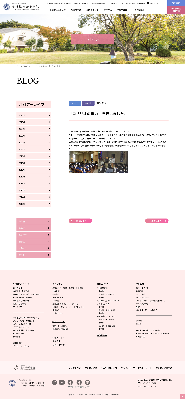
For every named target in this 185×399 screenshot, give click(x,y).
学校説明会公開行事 (176, 10)
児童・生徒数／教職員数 (23, 297)
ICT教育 (55, 300)
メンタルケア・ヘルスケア (146, 310)
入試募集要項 (102, 288)
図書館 (68, 307)
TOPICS (139, 321)
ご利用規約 (17, 343)
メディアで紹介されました (23, 321)
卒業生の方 (140, 336)
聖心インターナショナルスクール (136, 367)
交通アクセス (155, 3)
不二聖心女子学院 (109, 367)
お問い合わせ (58, 344)
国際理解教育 (57, 297)
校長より (23, 248)
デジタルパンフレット (22, 327)
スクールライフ (142, 288)
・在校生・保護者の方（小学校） (59, 3)
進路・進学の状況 (59, 326)
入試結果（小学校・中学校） (108, 300)
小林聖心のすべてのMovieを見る (26, 317)
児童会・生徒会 (142, 297)
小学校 (22, 221)
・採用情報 (141, 3)
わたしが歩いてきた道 (22, 324)
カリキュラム (57, 313)
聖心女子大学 (74, 367)
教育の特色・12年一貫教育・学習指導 (67, 288)
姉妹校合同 (79, 384)
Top (18, 66)
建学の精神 (17, 288)
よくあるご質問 (103, 304)
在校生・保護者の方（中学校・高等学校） (153, 333)
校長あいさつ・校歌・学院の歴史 (26, 294)
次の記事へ (156, 220)
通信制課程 (139, 9)
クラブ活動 (140, 294)
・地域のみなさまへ (127, 3)
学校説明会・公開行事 (106, 319)
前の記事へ (81, 220)
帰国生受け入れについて (106, 316)
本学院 (70, 384)
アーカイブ (17, 307)
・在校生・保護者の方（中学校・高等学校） (89, 3)
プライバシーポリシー (22, 346)
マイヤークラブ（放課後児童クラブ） (151, 300)
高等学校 (23, 234)
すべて (21, 254)
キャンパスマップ (143, 304)
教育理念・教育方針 (21, 291)
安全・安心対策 (19, 304)
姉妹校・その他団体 (21, 300)
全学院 (22, 241)
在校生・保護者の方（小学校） (148, 330)
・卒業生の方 (113, 3)
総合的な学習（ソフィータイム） (65, 304)
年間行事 (139, 291)
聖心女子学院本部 (164, 367)
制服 (138, 307)
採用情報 (16, 336)
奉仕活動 (56, 310)
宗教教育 (56, 291)
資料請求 (176, 2)
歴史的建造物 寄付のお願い (24, 330)
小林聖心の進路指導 (60, 329)
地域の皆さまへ (19, 333)
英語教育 (56, 294)
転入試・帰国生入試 (107, 294)
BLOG (25, 66)
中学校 (22, 228)
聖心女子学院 (91, 367)
